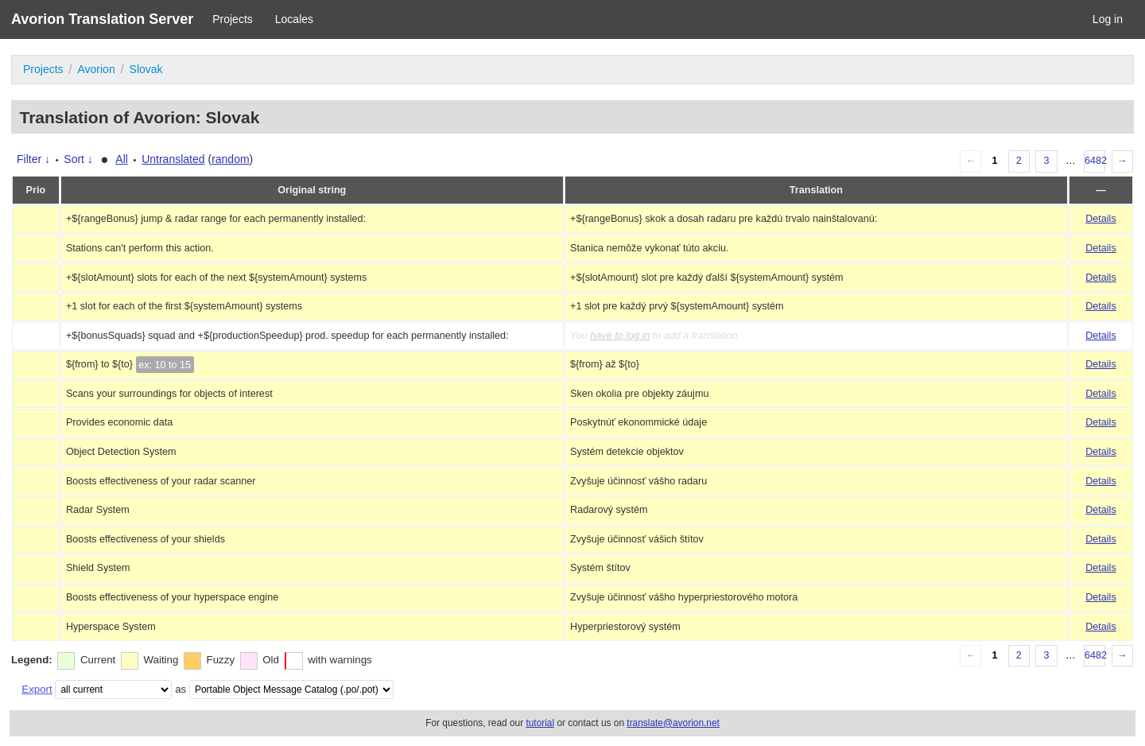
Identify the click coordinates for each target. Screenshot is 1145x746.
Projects (232, 19)
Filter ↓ (33, 159)
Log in (1108, 19)
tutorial (540, 723)
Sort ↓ (78, 159)
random (230, 159)
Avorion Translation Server (102, 19)
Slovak (146, 69)
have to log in (620, 335)
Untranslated (173, 159)
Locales (294, 19)
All (121, 159)
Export (36, 689)
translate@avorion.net (673, 723)
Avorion (95, 69)
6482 (1095, 160)
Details (1100, 218)
